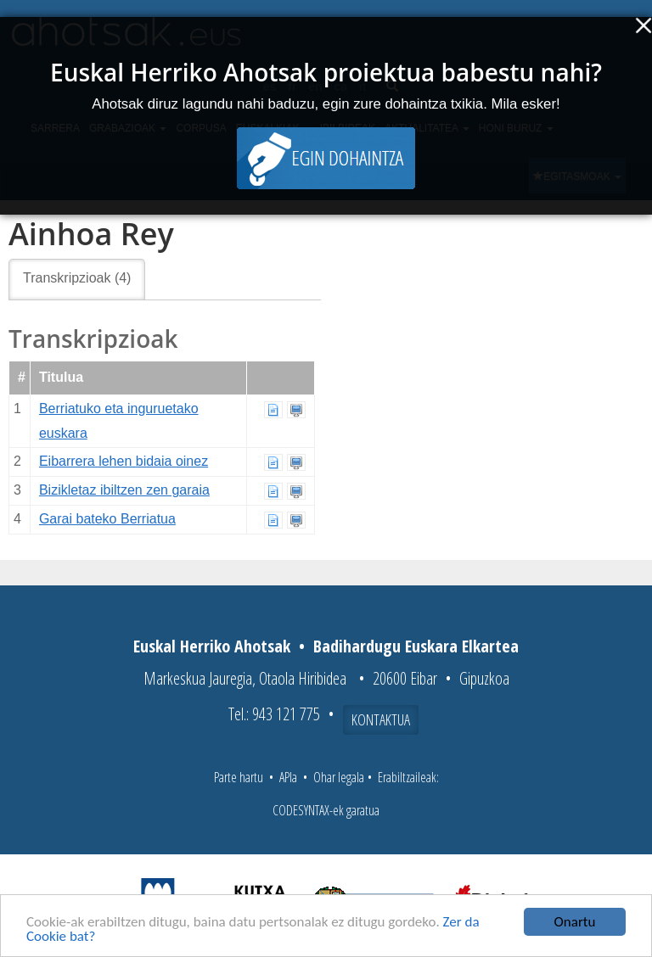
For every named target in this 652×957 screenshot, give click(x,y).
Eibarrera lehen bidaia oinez (123, 461)
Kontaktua (380, 719)
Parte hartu (238, 777)
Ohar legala (338, 777)
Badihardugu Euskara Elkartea (416, 646)
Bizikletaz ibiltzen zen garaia (124, 490)
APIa (288, 777)
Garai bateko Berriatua (107, 519)
